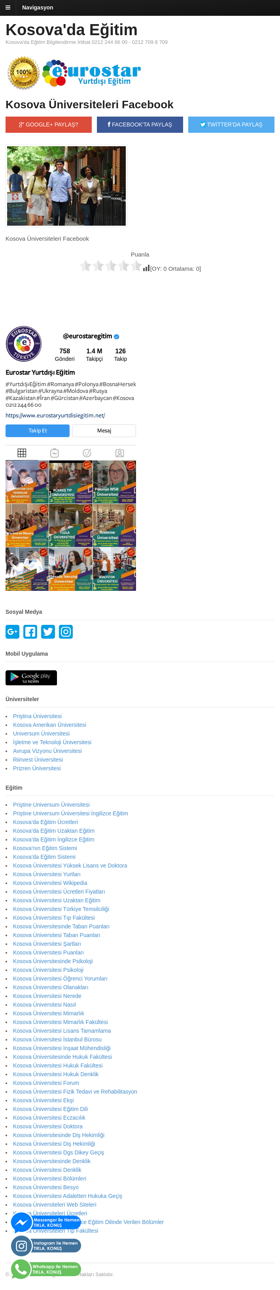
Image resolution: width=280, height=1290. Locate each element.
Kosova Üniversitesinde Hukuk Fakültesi (62, 1057)
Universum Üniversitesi (41, 733)
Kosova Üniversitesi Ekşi (43, 1100)
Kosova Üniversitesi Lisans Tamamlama (62, 1031)
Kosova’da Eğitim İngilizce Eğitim (53, 839)
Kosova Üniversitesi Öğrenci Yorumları (60, 978)
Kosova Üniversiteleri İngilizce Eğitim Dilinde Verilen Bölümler (88, 1222)
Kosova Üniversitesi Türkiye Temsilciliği (61, 909)
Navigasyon (37, 7)
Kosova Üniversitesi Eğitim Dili (50, 1109)
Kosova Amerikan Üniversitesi (49, 725)
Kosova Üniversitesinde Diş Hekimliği (58, 1135)
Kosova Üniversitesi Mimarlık (48, 1013)
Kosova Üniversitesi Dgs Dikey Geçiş (58, 1152)
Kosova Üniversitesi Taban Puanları (56, 935)
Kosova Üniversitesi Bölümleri (49, 1178)
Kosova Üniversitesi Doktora (48, 1126)
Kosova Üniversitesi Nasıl (44, 1004)
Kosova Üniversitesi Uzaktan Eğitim (56, 900)
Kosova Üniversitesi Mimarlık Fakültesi (60, 1022)
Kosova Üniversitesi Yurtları (47, 874)
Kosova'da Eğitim (72, 29)
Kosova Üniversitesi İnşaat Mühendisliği (62, 1048)
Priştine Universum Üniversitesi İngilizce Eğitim (70, 813)
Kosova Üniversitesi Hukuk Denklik (55, 1074)
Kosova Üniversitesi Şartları (47, 944)
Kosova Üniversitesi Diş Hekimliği (54, 1144)
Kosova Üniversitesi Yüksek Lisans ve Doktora (70, 865)
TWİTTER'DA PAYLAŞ (231, 124)
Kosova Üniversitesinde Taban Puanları (61, 926)
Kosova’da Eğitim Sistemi (44, 857)
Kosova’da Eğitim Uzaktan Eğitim (54, 831)
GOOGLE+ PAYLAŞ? (48, 124)
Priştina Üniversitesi (37, 716)
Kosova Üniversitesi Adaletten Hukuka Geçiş (67, 1196)
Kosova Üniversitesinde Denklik (52, 1161)
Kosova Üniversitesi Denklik (47, 1170)
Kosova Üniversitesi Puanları (48, 952)
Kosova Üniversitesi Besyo (46, 1187)
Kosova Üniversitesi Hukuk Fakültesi (57, 1065)
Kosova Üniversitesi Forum (46, 1083)
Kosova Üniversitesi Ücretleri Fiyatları (59, 891)
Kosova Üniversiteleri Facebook (90, 104)
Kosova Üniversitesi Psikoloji (48, 970)
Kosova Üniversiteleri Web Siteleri (54, 1204)
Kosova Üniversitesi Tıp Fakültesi (54, 918)
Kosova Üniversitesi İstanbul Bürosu (57, 1039)
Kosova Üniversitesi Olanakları (51, 987)
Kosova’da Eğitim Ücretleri (45, 822)
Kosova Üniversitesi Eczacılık (49, 1118)
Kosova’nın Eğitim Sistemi (45, 848)
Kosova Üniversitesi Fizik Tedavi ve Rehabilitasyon (75, 1091)
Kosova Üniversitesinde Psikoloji (53, 961)
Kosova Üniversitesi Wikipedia (50, 883)
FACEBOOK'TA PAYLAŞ (140, 124)
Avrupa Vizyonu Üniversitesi (47, 751)
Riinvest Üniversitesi (38, 759)
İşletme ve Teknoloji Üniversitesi (52, 742)
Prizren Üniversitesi (37, 768)
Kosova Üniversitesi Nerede (47, 996)
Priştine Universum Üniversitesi (51, 805)
